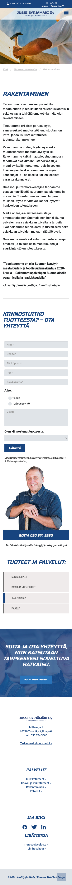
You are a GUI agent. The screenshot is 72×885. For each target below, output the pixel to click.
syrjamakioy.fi (58, 545)
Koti (5, 69)
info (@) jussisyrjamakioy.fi (52, 4)
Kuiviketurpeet (19, 577)
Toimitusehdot (35, 848)
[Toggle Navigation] (68, 13)
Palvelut (16, 608)
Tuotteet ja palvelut (25, 69)
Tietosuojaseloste (16, 461)
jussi (47, 545)
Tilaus (14, 398)
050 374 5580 (39, 735)
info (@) (38, 545)
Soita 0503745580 (35, 679)
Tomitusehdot (57, 457)
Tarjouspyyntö (19, 404)
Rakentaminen (19, 598)
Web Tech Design (56, 877)
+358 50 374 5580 (20, 3)
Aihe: (8, 390)
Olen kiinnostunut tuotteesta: (24, 431)
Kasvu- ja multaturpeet (24, 587)
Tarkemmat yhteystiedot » (36, 743)
